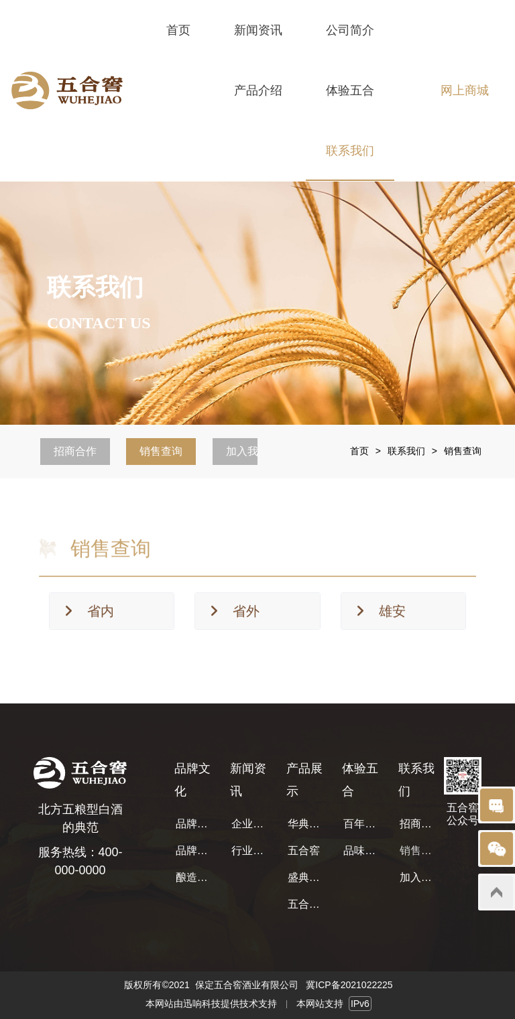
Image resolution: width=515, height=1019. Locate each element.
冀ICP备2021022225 (349, 984)
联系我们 (406, 451)
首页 (359, 451)
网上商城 (465, 90)
